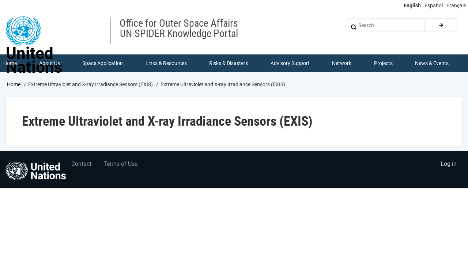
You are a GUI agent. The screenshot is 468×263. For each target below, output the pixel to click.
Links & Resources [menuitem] (166, 63)
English (412, 5)
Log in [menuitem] (448, 165)
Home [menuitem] (10, 63)
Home (13, 85)
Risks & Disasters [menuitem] (229, 63)
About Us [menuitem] (49, 63)
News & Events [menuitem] (432, 63)
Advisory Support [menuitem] (290, 63)
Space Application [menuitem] (103, 63)
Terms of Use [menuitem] (122, 165)
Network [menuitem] (342, 63)
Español (433, 5)
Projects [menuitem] (383, 63)
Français (456, 5)
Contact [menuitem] (82, 165)
